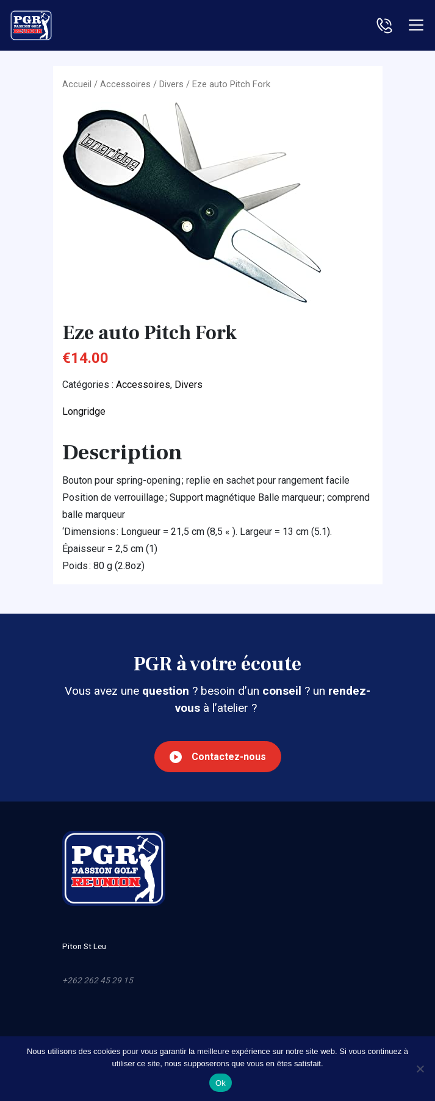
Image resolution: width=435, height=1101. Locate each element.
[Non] (420, 1069)
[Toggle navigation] (416, 25)
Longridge (84, 411)
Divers (171, 84)
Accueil (77, 84)
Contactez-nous (218, 757)
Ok (220, 1083)
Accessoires (125, 84)
